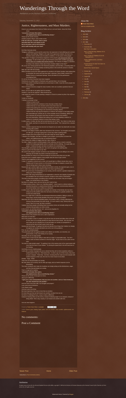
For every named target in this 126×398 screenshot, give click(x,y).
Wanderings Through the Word (54, 8)
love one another (50, 309)
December (87, 44)
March (86, 89)
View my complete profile (87, 26)
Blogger (71, 394)
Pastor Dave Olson (88, 23)
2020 (84, 34)
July (85, 79)
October (86, 71)
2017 (84, 42)
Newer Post (24, 371)
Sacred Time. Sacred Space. (91, 67)
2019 (84, 37)
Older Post (73, 371)
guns (31, 309)
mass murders (59, 309)
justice (43, 309)
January (86, 94)
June (85, 81)
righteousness (67, 309)
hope (39, 309)
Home (48, 371)
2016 (84, 98)
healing (36, 309)
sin (73, 309)
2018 (84, 39)
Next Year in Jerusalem (90, 49)
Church (28, 309)
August (86, 76)
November (87, 47)
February (86, 92)
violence (24, 311)
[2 (66, 63)
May (85, 84)
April (85, 86)
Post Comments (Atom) (33, 375)
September (87, 73)
